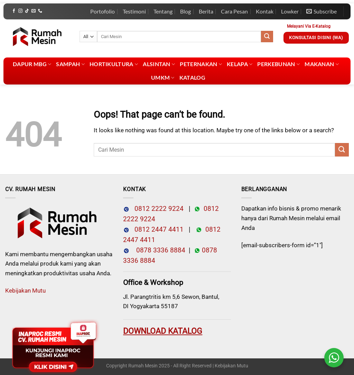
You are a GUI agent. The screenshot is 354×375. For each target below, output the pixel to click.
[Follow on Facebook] (14, 11)
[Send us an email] (33, 11)
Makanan (322, 64)
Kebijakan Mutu (25, 290)
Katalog (192, 77)
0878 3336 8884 (159, 250)
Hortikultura (114, 64)
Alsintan (159, 64)
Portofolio (102, 11)
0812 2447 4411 (156, 229)
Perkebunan (278, 64)
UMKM (163, 77)
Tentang (163, 11)
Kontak (264, 11)
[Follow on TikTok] (27, 11)
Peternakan (201, 64)
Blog (185, 11)
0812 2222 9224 (156, 209)
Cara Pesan (234, 11)
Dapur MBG (32, 64)
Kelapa (239, 64)
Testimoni (134, 11)
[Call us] (40, 11)
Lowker (290, 11)
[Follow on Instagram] (20, 11)
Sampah (70, 64)
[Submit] (267, 37)
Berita (206, 11)
